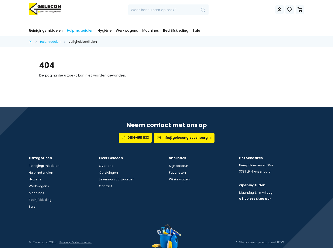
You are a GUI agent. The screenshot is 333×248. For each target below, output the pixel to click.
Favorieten (177, 172)
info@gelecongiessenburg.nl (184, 137)
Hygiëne (104, 30)
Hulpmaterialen (80, 30)
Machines (150, 30)
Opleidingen (108, 172)
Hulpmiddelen (50, 42)
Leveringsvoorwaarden (116, 179)
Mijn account (179, 166)
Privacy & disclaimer (75, 242)
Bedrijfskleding (175, 30)
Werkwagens (127, 30)
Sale (196, 30)
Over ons (106, 166)
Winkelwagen (179, 179)
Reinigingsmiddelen (46, 30)
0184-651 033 (135, 137)
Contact (105, 186)
